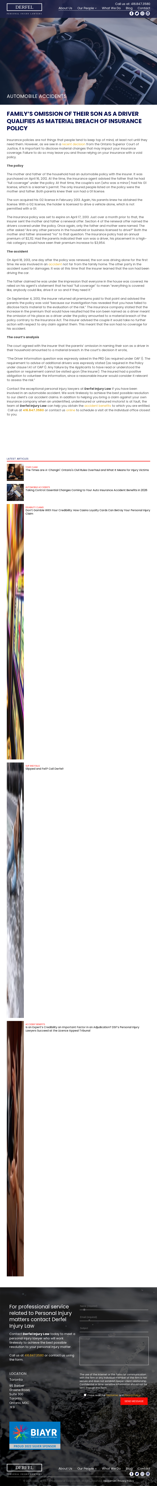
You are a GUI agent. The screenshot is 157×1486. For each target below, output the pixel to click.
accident (55, 264)
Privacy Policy (132, 1400)
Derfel (24, 7)
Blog (129, 8)
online (70, 410)
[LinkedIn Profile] (148, 13)
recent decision (73, 144)
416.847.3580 (140, 4)
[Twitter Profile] (137, 13)
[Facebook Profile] (131, 13)
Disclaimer (112, 1400)
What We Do (111, 8)
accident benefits (97, 406)
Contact (144, 8)
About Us (65, 8)
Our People (85, 8)
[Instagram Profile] (142, 13)
